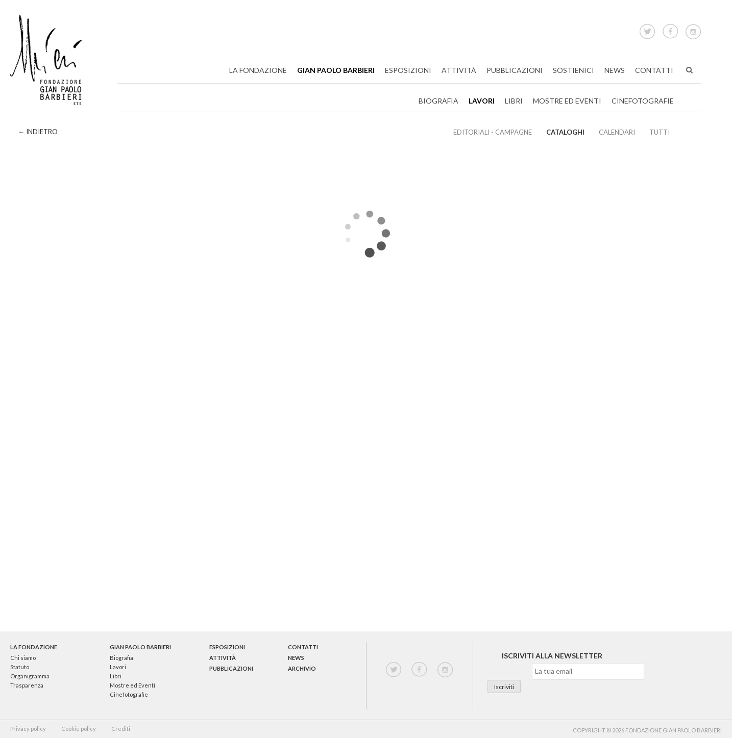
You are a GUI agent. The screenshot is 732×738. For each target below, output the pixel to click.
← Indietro (38, 132)
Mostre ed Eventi (567, 100)
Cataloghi (565, 132)
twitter (393, 669)
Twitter (647, 30)
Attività (459, 70)
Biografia (438, 100)
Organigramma (30, 676)
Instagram (693, 30)
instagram (445, 669)
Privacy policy (28, 728)
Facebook (670, 30)
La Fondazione (258, 70)
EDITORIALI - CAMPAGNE (492, 132)
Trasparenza (26, 685)
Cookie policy (78, 728)
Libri (514, 100)
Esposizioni (408, 70)
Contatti (654, 70)
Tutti (659, 132)
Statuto (19, 667)
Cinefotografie (643, 100)
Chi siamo (23, 657)
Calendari (617, 132)
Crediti (120, 728)
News (614, 70)
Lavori (482, 100)
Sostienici (573, 70)
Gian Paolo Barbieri (336, 70)
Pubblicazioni (514, 70)
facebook (419, 669)
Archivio (302, 668)
